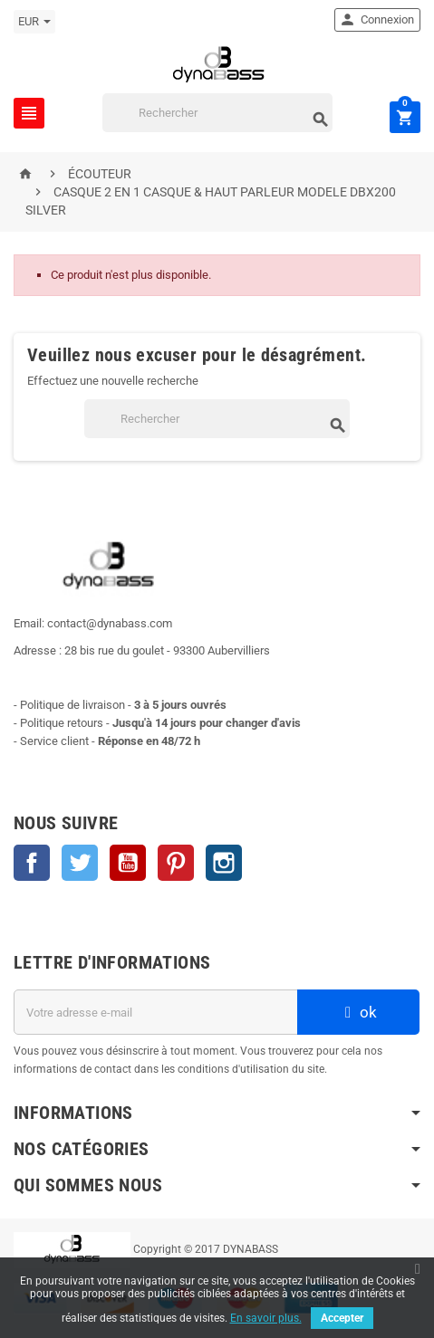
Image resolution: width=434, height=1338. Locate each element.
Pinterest (176, 863)
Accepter (342, 1318)
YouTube (128, 863)
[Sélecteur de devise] (34, 21)
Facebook (32, 863)
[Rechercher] (217, 112)
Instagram (224, 863)
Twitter (80, 863)
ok (359, 1012)
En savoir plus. (266, 1318)
